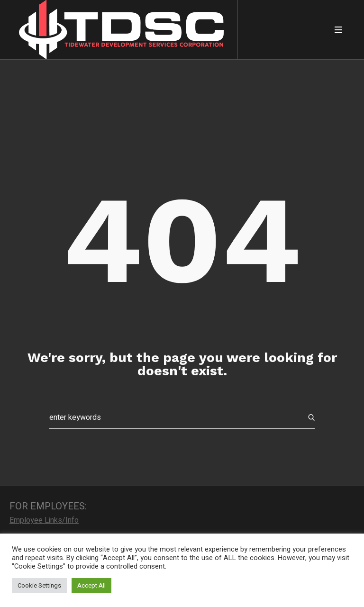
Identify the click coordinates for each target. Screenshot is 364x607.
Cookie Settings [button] (39, 585)
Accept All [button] (91, 585)
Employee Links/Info (44, 520)
